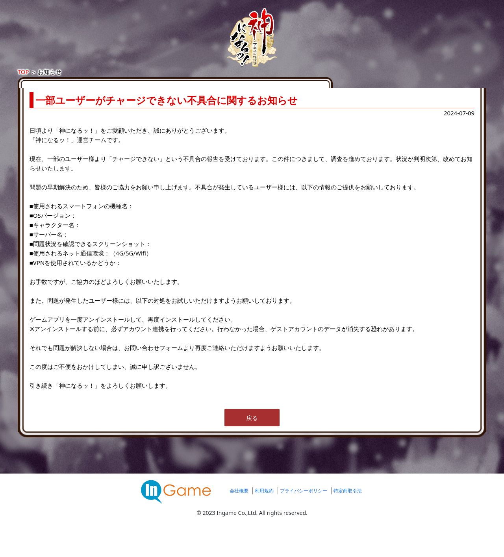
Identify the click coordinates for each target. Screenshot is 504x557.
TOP (100, 79)
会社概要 (239, 527)
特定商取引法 (348, 527)
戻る (252, 454)
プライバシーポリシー (303, 527)
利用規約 (264, 527)
